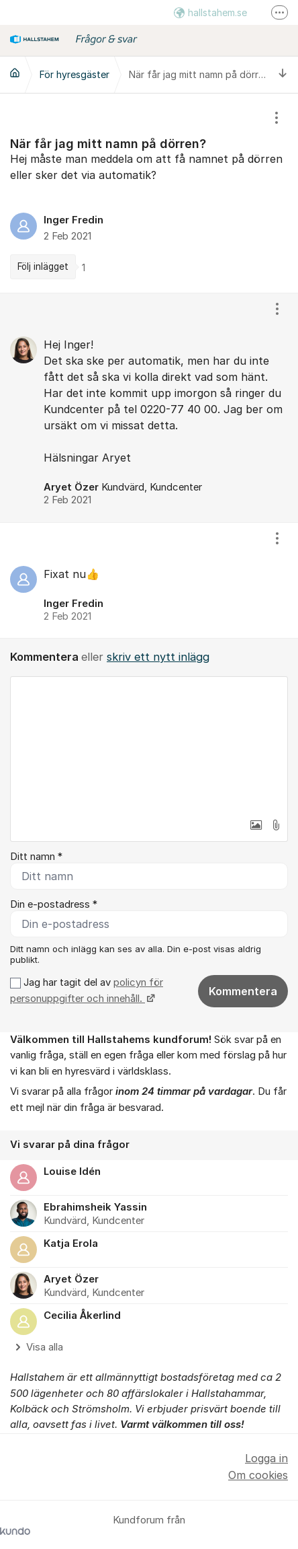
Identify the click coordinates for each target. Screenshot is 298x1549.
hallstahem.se (210, 12)
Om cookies (258, 1475)
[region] (149, 193)
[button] (255, 825)
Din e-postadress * (53, 904)
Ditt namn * (36, 857)
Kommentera (243, 991)
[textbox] (149, 744)
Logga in (266, 1458)
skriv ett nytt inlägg (158, 656)
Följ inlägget (42, 266)
